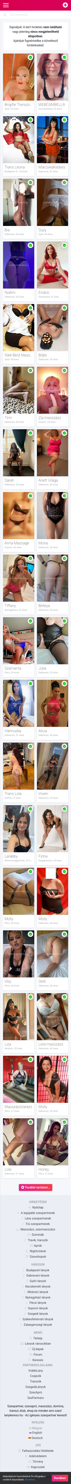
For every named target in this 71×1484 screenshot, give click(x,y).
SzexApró (35, 1392)
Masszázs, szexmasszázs (35, 1229)
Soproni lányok (35, 1308)
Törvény (35, 1461)
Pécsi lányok (35, 1303)
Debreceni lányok (35, 1275)
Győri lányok (35, 1281)
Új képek (36, 1349)
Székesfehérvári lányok (35, 1319)
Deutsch (35, 1438)
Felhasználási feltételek (36, 1451)
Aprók (35, 1245)
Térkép (35, 1338)
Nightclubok (35, 1251)
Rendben (60, 1480)
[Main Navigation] (6, 5)
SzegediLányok (35, 1387)
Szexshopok (35, 1256)
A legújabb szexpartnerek (35, 1213)
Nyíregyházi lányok (36, 1297)
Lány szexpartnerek (35, 1218)
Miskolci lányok (35, 1292)
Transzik (35, 1381)
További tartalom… (35, 1187)
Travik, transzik (35, 1240)
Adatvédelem (35, 1456)
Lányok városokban (35, 1343)
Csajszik (35, 1376)
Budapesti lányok (35, 1270)
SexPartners (35, 1398)
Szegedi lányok (35, 1314)
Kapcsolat (35, 1467)
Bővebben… (30, 1481)
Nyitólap (36, 1207)
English (35, 1432)
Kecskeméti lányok (35, 1286)
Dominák (35, 1234)
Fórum (35, 1354)
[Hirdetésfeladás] (65, 5)
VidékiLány (35, 1370)
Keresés (35, 1360)
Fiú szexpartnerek (35, 1224)
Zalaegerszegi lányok (35, 1324)
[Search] (35, 15)
